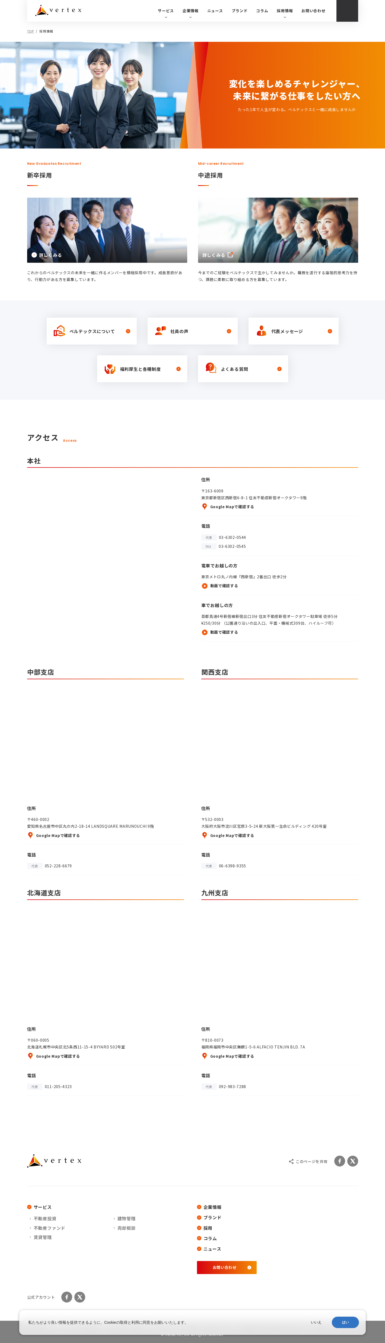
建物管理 (126, 1218)
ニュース (215, 10)
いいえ (316, 1322)
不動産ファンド (50, 1228)
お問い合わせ (313, 10)
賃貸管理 (43, 1237)
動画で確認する (219, 586)
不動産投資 (45, 1218)
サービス (39, 1207)
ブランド (240, 10)
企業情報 (209, 1207)
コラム (262, 10)
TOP (30, 31)
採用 (205, 1228)
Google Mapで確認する (227, 506)
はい (345, 1322)
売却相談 (126, 1228)
